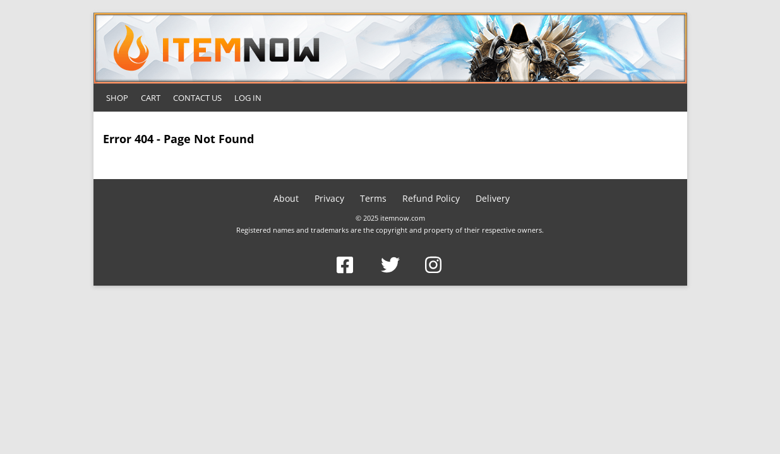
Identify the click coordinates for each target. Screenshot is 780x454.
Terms (373, 198)
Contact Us (197, 97)
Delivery (493, 198)
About (286, 198)
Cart (150, 97)
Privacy (329, 198)
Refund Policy (431, 198)
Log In (247, 97)
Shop (117, 97)
